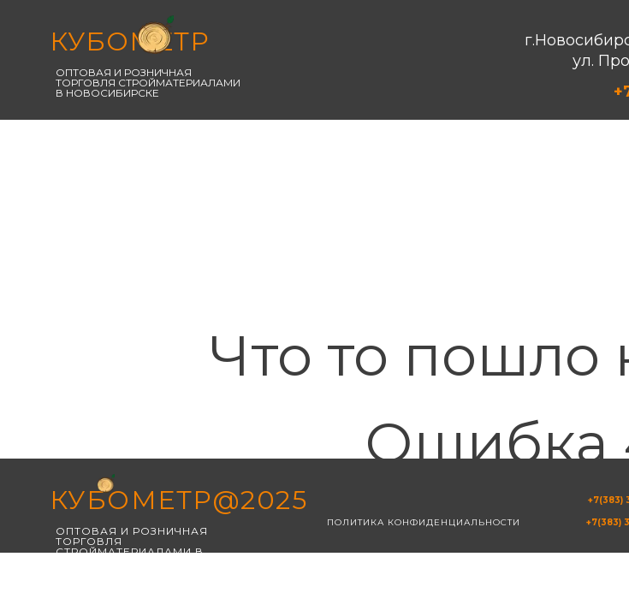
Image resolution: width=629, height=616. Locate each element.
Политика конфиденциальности (423, 522)
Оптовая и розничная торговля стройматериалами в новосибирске (148, 82)
